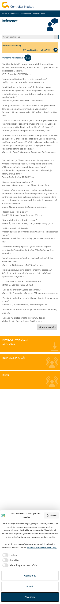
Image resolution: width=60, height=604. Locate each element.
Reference (14, 13)
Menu (54, 5)
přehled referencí (46, 327)
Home (4, 13)
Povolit (30, 586)
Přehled (51, 515)
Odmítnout (30, 575)
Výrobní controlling (11, 45)
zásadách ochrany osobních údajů (42, 547)
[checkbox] (9, 555)
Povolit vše (30, 596)
